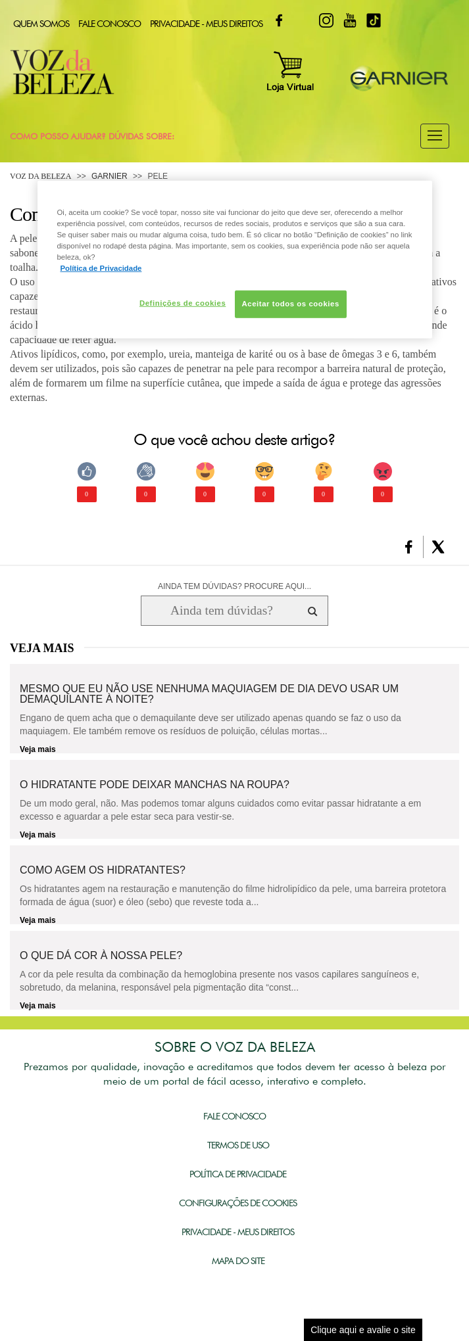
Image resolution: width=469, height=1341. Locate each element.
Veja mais (38, 749)
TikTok (373, 20)
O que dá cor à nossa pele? (101, 956)
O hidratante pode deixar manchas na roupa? (154, 785)
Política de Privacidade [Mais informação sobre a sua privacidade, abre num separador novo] (101, 268)
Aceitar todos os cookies (290, 304)
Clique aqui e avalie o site (363, 1330)
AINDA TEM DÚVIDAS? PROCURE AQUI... (234, 586)
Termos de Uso (238, 1145)
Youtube (350, 20)
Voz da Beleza (40, 176)
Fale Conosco (109, 23)
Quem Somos (41, 23)
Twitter (302, 20)
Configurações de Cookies (238, 1203)
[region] (234, 260)
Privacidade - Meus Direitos (206, 23)
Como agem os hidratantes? (102, 870)
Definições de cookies (182, 303)
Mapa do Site (238, 1261)
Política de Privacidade (237, 1174)
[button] (434, 136)
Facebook (279, 20)
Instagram (326, 20)
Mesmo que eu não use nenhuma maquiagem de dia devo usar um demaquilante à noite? (209, 694)
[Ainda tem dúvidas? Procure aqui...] (221, 611)
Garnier (109, 176)
